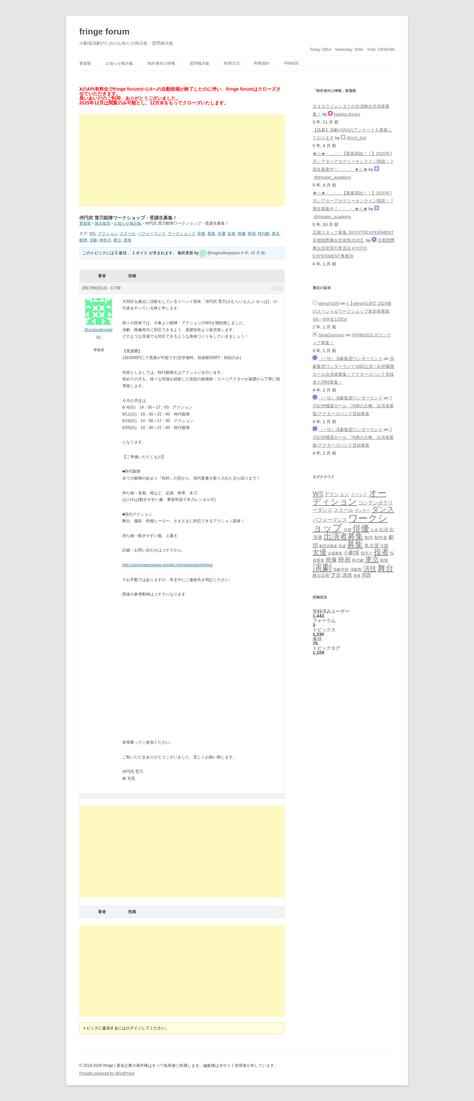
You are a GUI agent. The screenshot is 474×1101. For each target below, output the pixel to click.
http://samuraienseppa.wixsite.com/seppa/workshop (167, 565)
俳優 (201, 233)
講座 (127, 240)
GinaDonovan (332, 334)
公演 (374, 530)
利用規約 (262, 63)
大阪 (384, 546)
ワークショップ (181, 233)
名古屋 (371, 545)
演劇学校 (341, 569)
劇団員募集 (328, 546)
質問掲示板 (199, 63)
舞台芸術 (321, 575)
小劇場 (351, 552)
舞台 (117, 240)
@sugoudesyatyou (223, 253)
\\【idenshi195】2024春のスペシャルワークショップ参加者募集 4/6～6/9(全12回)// (352, 311)
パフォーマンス (151, 233)
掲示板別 (102, 223)
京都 (347, 530)
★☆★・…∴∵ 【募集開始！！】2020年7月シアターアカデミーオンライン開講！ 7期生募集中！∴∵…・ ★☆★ (353, 161)
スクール (127, 233)
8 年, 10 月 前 (253, 253)
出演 (383, 529)
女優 (221, 233)
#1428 (276, 288)
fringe (291, 63)
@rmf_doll (356, 137)
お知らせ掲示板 (119, 63)
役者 (231, 233)
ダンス (383, 509)
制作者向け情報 (161, 63)
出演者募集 (343, 536)
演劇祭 (356, 569)
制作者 (380, 537)
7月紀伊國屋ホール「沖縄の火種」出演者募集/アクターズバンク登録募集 (353, 405)
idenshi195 (329, 303)
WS (92, 233)
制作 (369, 537)
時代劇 (264, 233)
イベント (358, 494)
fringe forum (104, 31)
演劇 (93, 240)
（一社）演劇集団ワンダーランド (351, 358)
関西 (366, 575)
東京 (276, 233)
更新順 (85, 63)
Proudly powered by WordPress (107, 1073)
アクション (108, 233)
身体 (357, 575)
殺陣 (83, 240)
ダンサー (362, 510)
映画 (252, 233)
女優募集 (335, 553)
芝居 (336, 575)
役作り (366, 553)
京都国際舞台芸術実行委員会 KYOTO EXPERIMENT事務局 (354, 248)
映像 (242, 233)
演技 (369, 568)
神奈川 (105, 240)
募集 (211, 233)
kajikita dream (347, 114)
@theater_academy (332, 177)
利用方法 (232, 63)
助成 (342, 546)
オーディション (349, 497)
